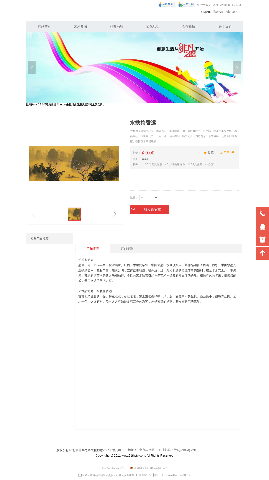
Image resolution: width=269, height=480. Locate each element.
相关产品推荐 (39, 238)
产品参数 (127, 248)
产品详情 (93, 248)
